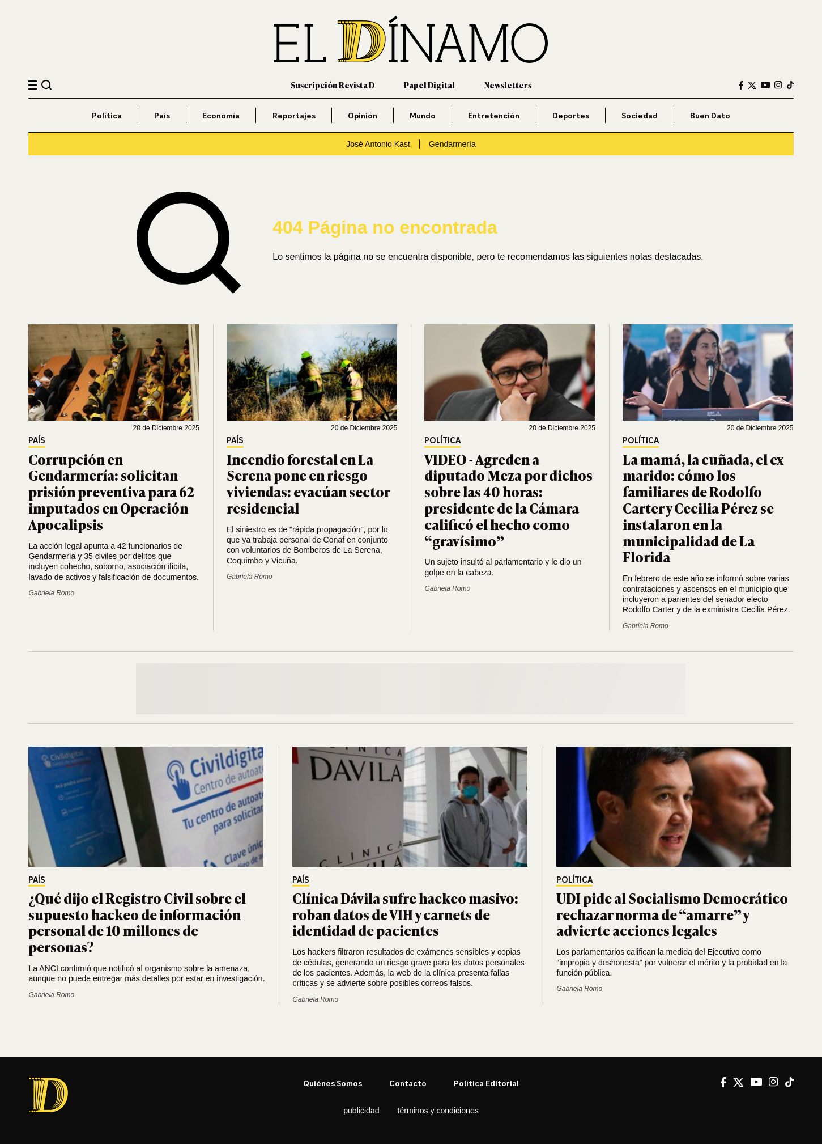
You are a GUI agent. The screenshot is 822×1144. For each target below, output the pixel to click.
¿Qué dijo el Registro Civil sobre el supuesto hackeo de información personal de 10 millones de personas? (137, 922)
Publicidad (361, 1110)
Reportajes (294, 115)
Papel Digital (429, 85)
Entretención (493, 115)
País (162, 115)
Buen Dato (710, 115)
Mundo (423, 115)
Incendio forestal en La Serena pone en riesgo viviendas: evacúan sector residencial (308, 483)
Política (107, 115)
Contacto (408, 1083)
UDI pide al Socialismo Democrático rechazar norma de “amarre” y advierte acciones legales (672, 914)
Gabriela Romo (51, 593)
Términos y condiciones (438, 1110)
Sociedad (639, 115)
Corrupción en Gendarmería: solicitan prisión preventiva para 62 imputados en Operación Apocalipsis (111, 491)
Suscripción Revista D (332, 85)
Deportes (570, 115)
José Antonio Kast (378, 144)
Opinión (362, 115)
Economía (221, 115)
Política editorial (486, 1083)
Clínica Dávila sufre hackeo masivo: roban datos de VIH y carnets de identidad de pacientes (405, 914)
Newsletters (507, 85)
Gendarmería (452, 144)
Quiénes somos (332, 1083)
